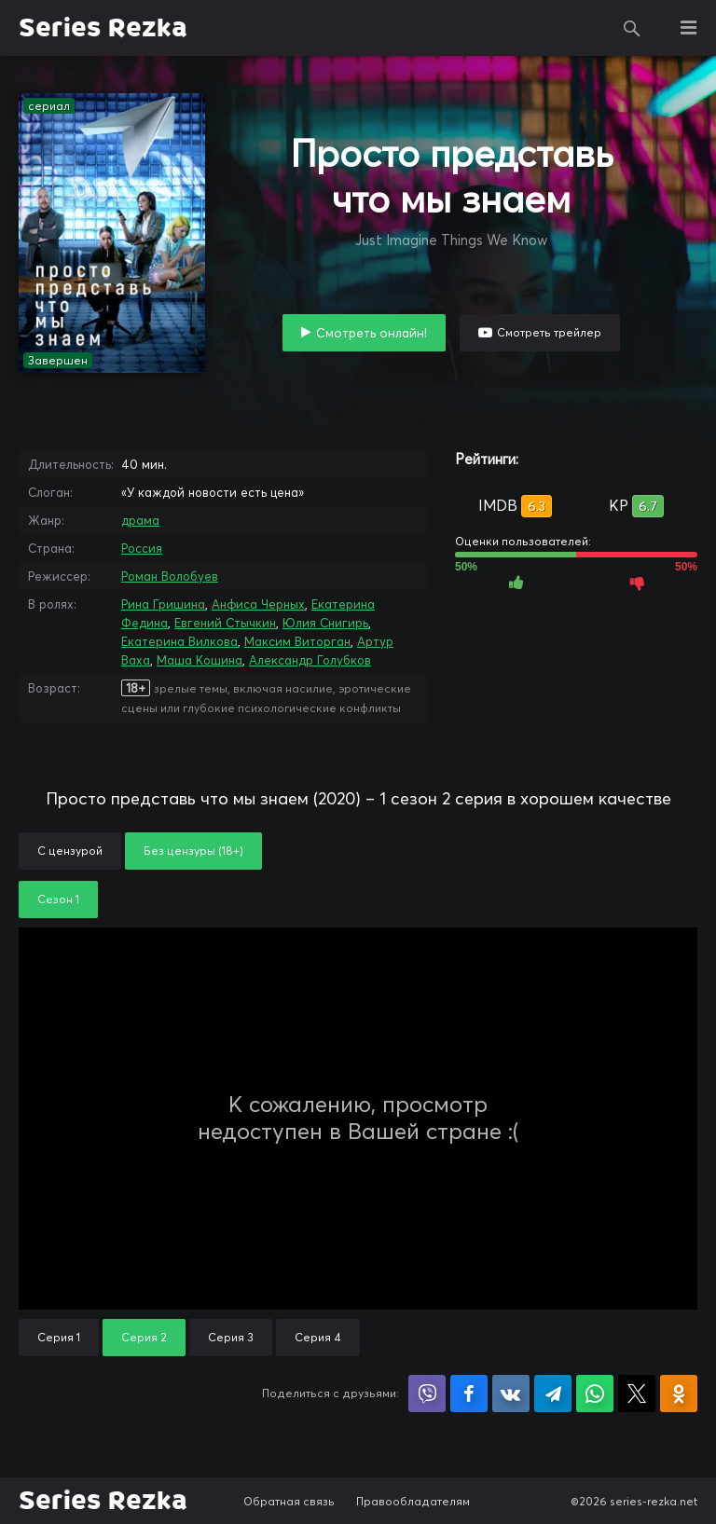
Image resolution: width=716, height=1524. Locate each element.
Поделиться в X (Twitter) (636, 1393)
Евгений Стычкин (225, 622)
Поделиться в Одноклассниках (678, 1393)
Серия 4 (318, 1337)
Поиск (632, 28)
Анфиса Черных (258, 604)
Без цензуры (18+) (193, 851)
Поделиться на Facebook (469, 1393)
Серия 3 (231, 1337)
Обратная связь (289, 1501)
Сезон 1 (58, 899)
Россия (141, 548)
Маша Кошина (199, 659)
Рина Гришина (163, 604)
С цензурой (70, 851)
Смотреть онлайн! (371, 332)
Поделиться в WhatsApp (594, 1393)
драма (140, 520)
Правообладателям (413, 1501)
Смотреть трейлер (549, 332)
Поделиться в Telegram (552, 1393)
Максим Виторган (297, 641)
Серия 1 (58, 1337)
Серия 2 (144, 1337)
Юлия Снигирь (325, 622)
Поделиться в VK (511, 1393)
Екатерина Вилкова (179, 641)
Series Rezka (103, 28)
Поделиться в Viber (427, 1393)
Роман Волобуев (169, 576)
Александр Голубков (310, 659)
